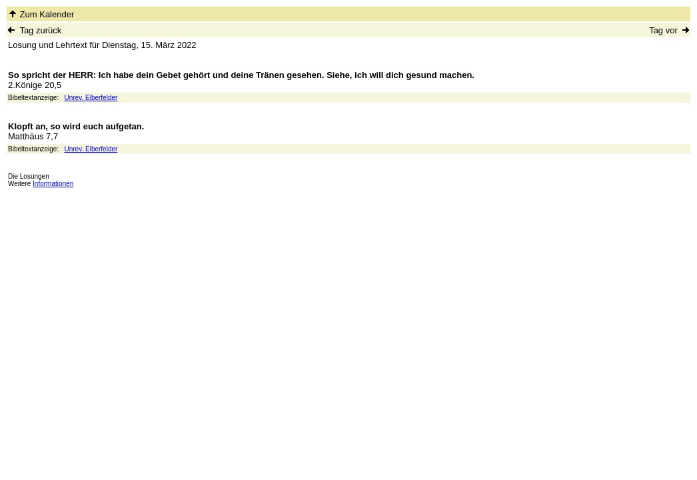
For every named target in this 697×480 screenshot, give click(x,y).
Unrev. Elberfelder (91, 97)
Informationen (53, 183)
